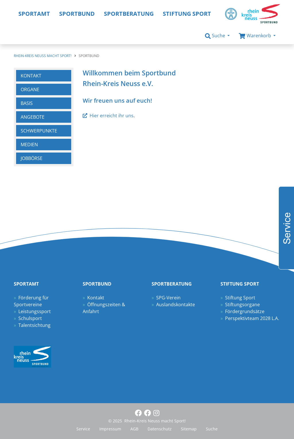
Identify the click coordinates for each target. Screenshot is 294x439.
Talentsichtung (34, 325)
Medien (29, 144)
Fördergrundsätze (244, 311)
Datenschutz (160, 429)
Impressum (110, 429)
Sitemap (189, 429)
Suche (212, 429)
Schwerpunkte (39, 131)
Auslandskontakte (175, 304)
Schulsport (30, 318)
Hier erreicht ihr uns (112, 115)
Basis (27, 103)
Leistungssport (34, 311)
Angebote (33, 117)
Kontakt (31, 76)
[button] (217, 36)
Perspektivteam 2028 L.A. (252, 318)
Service (83, 429)
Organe (30, 89)
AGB (134, 429)
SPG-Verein (168, 297)
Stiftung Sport (240, 297)
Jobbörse (31, 158)
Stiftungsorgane (242, 304)
